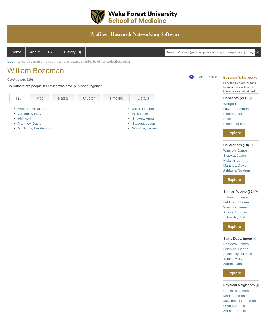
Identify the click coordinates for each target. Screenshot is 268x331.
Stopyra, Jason (143, 123)
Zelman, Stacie (234, 311)
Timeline (116, 98)
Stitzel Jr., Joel (234, 217)
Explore (234, 133)
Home (16, 52)
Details (143, 98)
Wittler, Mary (232, 259)
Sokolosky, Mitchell (237, 254)
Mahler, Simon (234, 296)
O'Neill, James (234, 306)
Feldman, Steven (236, 202)
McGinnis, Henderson (34, 128)
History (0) (72, 52)
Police (227, 119)
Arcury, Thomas (235, 212)
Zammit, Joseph (235, 264)
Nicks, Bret (140, 114)
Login (11, 61)
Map (39, 98)
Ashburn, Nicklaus (31, 109)
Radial (63, 98)
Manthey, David (29, 123)
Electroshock (233, 114)
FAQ (51, 52)
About (35, 52)
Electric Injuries (234, 124)
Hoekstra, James (236, 244)
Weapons (230, 104)
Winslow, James (144, 128)
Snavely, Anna (143, 118)
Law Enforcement (236, 109)
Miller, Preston (143, 109)
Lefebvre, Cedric (235, 249)
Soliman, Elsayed (236, 197)
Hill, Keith (25, 118)
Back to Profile (203, 77)
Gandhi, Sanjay (29, 114)
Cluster (89, 98)
